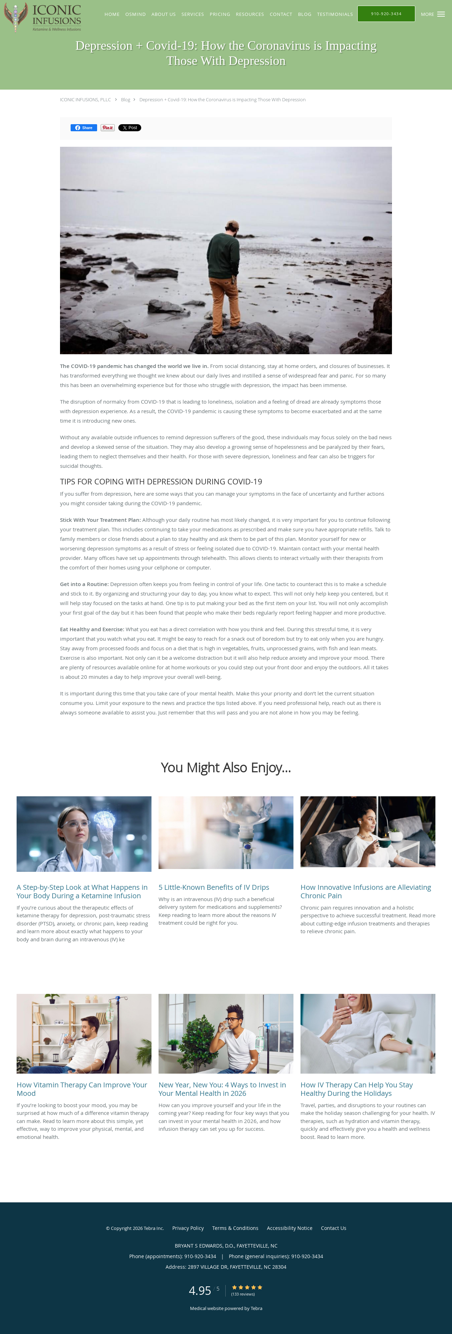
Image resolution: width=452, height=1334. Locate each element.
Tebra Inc (153, 1228)
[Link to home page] (42, 18)
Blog (125, 99)
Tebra (256, 1308)
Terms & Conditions (235, 1228)
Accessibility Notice (290, 1228)
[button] (441, 14)
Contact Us (333, 1228)
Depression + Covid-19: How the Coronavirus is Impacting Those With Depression (222, 99)
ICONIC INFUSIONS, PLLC (85, 99)
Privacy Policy (188, 1228)
